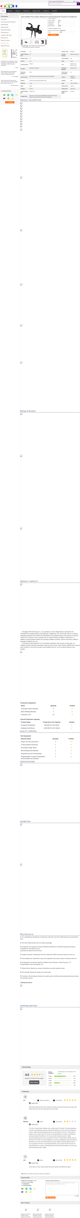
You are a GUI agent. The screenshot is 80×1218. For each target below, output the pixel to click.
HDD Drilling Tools (5, 32)
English (78, 1)
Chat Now (54, 11)
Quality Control (36, 11)
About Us (17, 11)
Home (3, 11)
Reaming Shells (4, 37)
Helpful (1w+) (34, 1124)
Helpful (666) (34, 1163)
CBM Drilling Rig (4, 24)
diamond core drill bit (28, 1173)
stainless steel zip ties (38, 1173)
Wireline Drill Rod (4, 27)
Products (10, 11)
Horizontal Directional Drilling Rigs (8, 22)
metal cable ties (46, 1173)
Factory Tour (26, 11)
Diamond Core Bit (13, 13)
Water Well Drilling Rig (5, 29)
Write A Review (34, 1082)
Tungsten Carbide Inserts (6, 35)
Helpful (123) (34, 1103)
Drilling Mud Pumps (5, 45)
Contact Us (46, 11)
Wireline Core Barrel (5, 40)
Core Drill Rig (4, 19)
